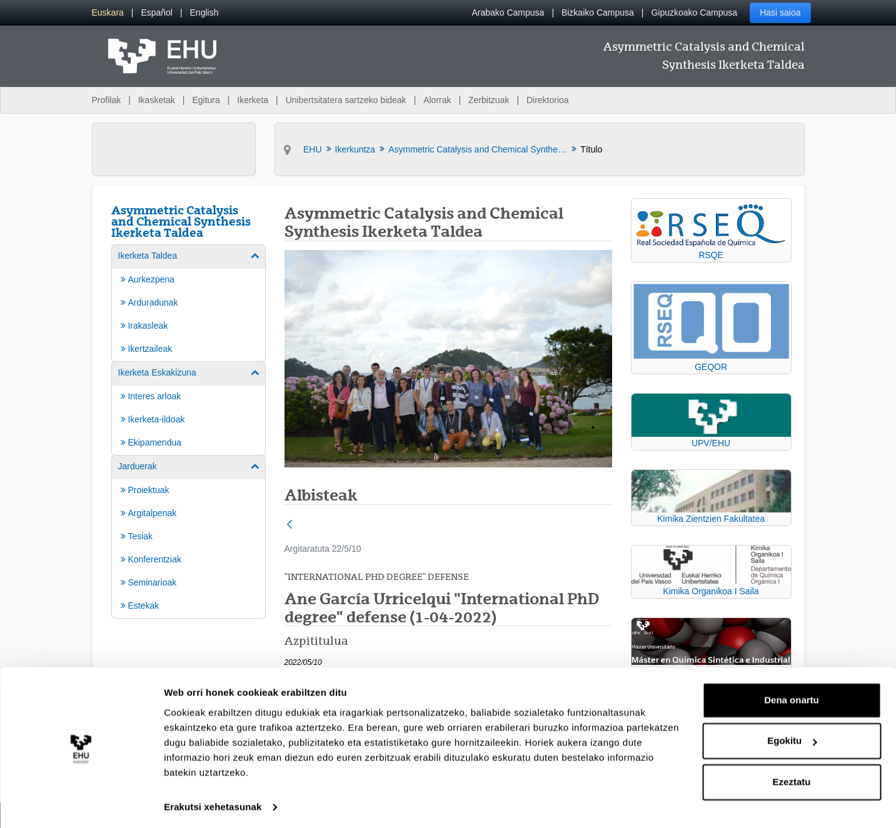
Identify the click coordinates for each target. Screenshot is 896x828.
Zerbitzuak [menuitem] (488, 100)
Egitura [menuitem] (205, 100)
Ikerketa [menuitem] (252, 100)
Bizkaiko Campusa (597, 12)
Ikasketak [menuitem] (156, 100)
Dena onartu (791, 696)
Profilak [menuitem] (106, 100)
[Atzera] (289, 525)
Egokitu (792, 737)
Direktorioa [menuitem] (547, 100)
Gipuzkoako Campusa (694, 12)
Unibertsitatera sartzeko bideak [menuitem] (346, 100)
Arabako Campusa (507, 12)
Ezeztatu (792, 778)
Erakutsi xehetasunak (212, 803)
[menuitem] (108, 13)
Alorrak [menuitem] (437, 100)
